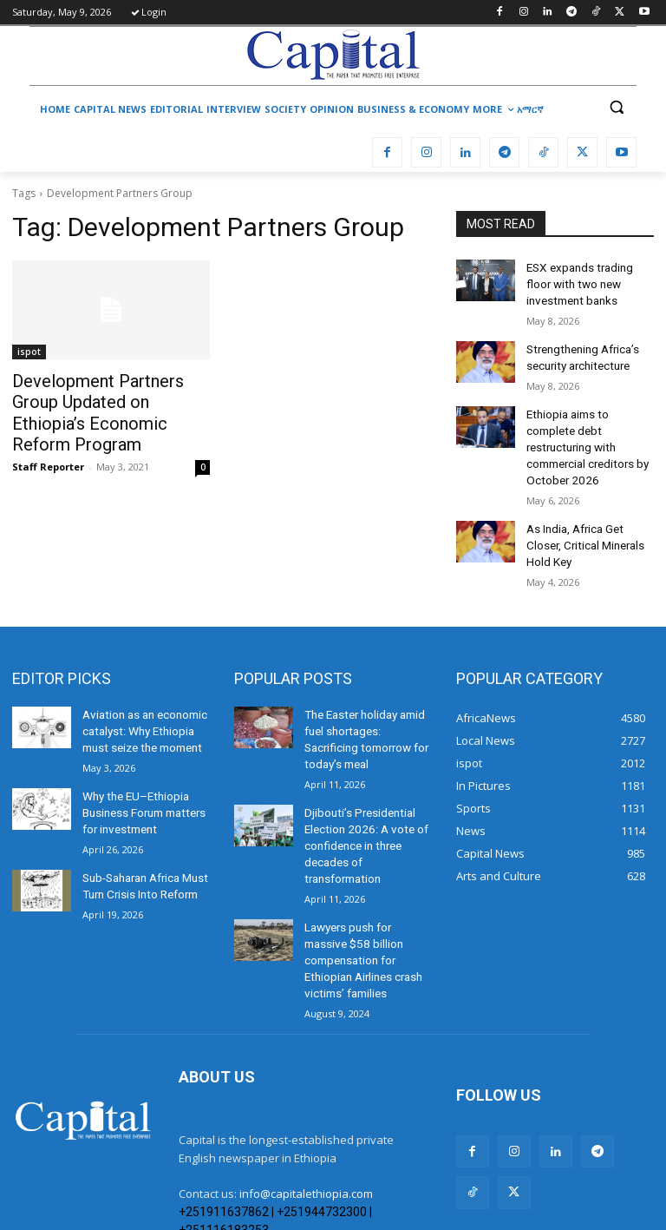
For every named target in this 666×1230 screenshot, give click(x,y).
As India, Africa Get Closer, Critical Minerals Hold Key (583, 508)
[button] (616, 107)
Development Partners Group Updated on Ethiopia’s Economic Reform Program (106, 399)
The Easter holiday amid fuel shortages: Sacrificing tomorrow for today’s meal (367, 689)
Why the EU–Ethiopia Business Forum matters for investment (142, 765)
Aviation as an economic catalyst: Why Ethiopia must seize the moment (142, 689)
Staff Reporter (48, 439)
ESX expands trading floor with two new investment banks (587, 281)
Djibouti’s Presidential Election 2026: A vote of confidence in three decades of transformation (361, 779)
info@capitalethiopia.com (306, 1099)
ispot (29, 351)
